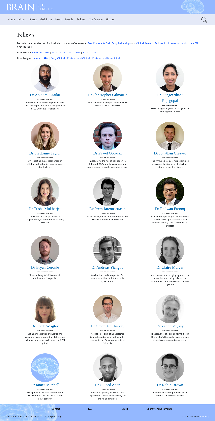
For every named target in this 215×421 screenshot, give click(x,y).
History (110, 19)
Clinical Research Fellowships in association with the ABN (167, 43)
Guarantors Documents (159, 408)
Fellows (81, 19)
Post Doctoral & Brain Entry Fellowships (109, 43)
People (69, 19)
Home (11, 19)
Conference (96, 19)
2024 (54, 52)
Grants (33, 19)
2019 (93, 52)
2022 (70, 52)
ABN (46, 58)
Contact (56, 408)
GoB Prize (46, 19)
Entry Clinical (58, 58)
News (58, 19)
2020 (85, 52)
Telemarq (204, 416)
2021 (77, 52)
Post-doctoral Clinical (78, 58)
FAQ (90, 408)
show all (37, 52)
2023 (62, 52)
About (22, 19)
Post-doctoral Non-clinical (106, 58)
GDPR (125, 408)
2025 (46, 52)
